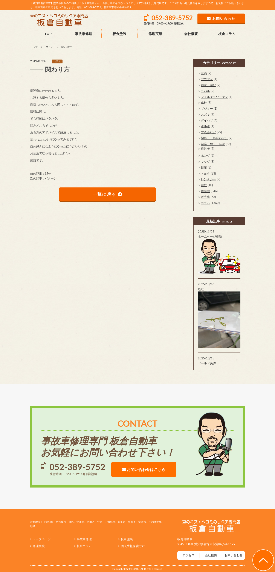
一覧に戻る (107, 194)
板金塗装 (119, 34)
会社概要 (191, 34)
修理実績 (155, 34)
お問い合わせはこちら (143, 469)
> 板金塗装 (125, 539)
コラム (57, 61)
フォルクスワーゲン (214, 97)
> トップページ (40, 539)
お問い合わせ (234, 555)
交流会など (208, 132)
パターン (51, 178)
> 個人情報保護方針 (131, 546)
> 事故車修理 (83, 539)
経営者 (205, 148)
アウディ (207, 79)
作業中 (205, 191)
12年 (48, 173)
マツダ (205, 161)
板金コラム (226, 34)
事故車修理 (83, 34)
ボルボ (205, 126)
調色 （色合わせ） (214, 138)
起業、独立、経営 (213, 144)
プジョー (207, 108)
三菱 (204, 73)
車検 (204, 102)
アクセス (188, 555)
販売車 (205, 197)
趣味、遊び (208, 85)
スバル (205, 91)
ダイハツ (207, 120)
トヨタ (205, 173)
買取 (204, 185)
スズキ (205, 114)
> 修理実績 (37, 546)
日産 (204, 167)
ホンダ (205, 155)
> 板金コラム (83, 546)
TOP (48, 34)
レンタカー (208, 179)
